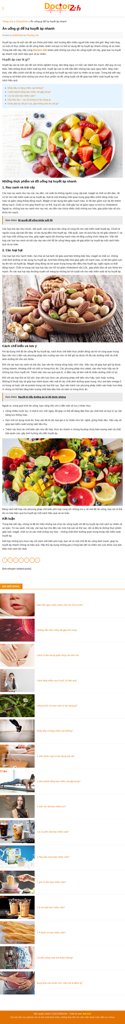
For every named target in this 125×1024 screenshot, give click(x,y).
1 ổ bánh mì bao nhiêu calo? (51, 932)
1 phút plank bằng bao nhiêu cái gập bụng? (29, 92)
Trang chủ (7, 21)
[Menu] (4, 8)
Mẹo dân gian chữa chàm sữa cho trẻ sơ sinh (60, 605)
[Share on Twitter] (15, 560)
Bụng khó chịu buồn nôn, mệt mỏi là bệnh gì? (60, 983)
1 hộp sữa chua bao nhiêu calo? (53, 857)
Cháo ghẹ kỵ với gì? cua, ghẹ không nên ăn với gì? (33, 103)
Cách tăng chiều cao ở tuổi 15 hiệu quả (56, 680)
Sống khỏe (22, 21)
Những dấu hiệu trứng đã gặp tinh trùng (57, 630)
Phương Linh (32, 35)
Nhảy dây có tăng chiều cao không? (26, 88)
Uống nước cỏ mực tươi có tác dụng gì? (57, 705)
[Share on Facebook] (10, 560)
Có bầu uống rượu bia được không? (55, 957)
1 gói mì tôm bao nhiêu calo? (51, 882)
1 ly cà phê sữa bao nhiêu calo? (53, 831)
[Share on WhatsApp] (4, 560)
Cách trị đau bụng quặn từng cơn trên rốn (58, 655)
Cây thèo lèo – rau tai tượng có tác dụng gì (29, 99)
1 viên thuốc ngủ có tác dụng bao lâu (55, 756)
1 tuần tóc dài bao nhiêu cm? (51, 806)
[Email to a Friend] (21, 560)
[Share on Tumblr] (37, 560)
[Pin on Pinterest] (26, 560)
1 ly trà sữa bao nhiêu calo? (22, 95)
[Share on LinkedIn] (32, 560)
